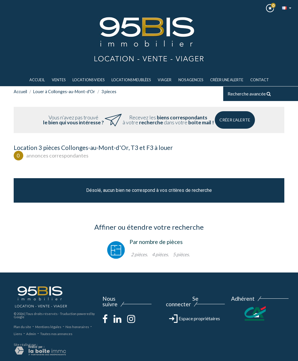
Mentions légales (48, 327)
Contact (259, 79)
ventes (58, 79)
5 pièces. (181, 254)
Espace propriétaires (194, 318)
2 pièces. (139, 254)
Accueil (37, 79)
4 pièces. (160, 254)
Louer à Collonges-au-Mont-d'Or (64, 91)
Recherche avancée (249, 93)
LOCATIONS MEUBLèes (131, 79)
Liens (18, 334)
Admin (31, 334)
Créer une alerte (226, 79)
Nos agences (190, 79)
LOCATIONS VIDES (88, 79)
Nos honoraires (77, 327)
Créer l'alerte (234, 119)
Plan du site (22, 327)
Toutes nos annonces (56, 334)
